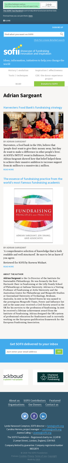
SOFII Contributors (34, 398)
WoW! (18, 82)
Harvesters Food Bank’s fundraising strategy (32, 105)
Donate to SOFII (49, 82)
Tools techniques (18, 74)
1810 (38, 457)
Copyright (52, 454)
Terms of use (41, 454)
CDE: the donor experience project (49, 76)
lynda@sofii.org (55, 424)
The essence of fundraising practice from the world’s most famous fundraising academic (32, 179)
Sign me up (57, 27)
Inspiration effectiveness (49, 69)
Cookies (22, 454)
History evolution (18, 69)
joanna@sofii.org (42, 430)
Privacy (31, 454)
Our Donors (35, 402)
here (31, 15)
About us (15, 398)
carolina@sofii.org (51, 427)
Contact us (51, 402)
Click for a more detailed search (49, 39)
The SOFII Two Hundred (13, 10)
